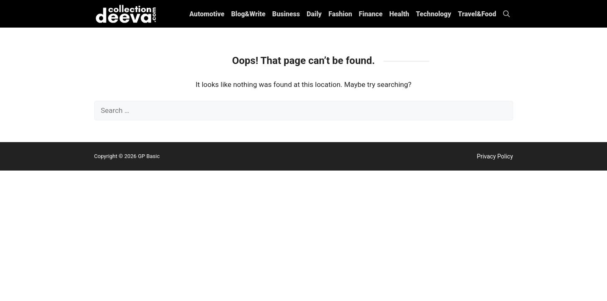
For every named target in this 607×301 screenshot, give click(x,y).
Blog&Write (248, 14)
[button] (506, 14)
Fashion (340, 14)
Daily (314, 14)
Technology (433, 14)
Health (399, 14)
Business (286, 14)
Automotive (207, 14)
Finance (371, 14)
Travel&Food (477, 14)
